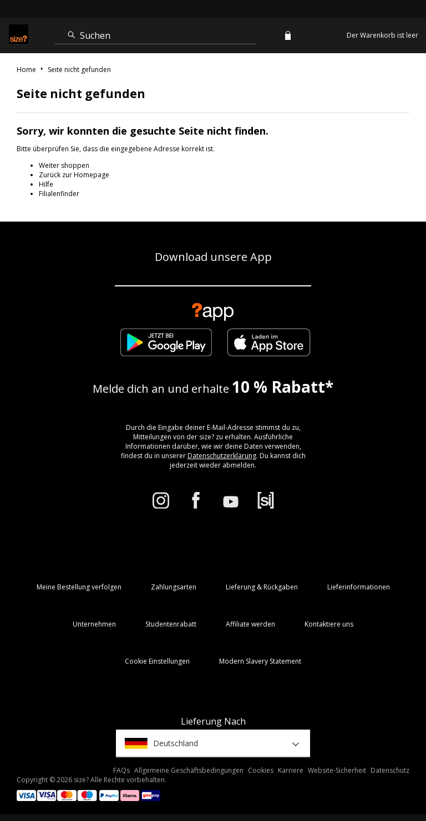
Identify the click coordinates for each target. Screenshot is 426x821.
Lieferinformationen (358, 587)
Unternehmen (94, 624)
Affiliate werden (250, 624)
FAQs (121, 770)
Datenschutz (390, 770)
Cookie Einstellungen (157, 661)
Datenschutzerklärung (221, 455)
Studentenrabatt (170, 624)
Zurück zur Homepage (74, 174)
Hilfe (46, 184)
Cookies (260, 770)
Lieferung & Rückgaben (262, 587)
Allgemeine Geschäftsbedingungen (189, 770)
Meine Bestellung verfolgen (79, 587)
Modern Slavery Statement (260, 661)
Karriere (290, 770)
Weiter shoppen (64, 165)
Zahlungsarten (173, 587)
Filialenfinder (59, 193)
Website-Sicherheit (337, 770)
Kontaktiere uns (329, 624)
